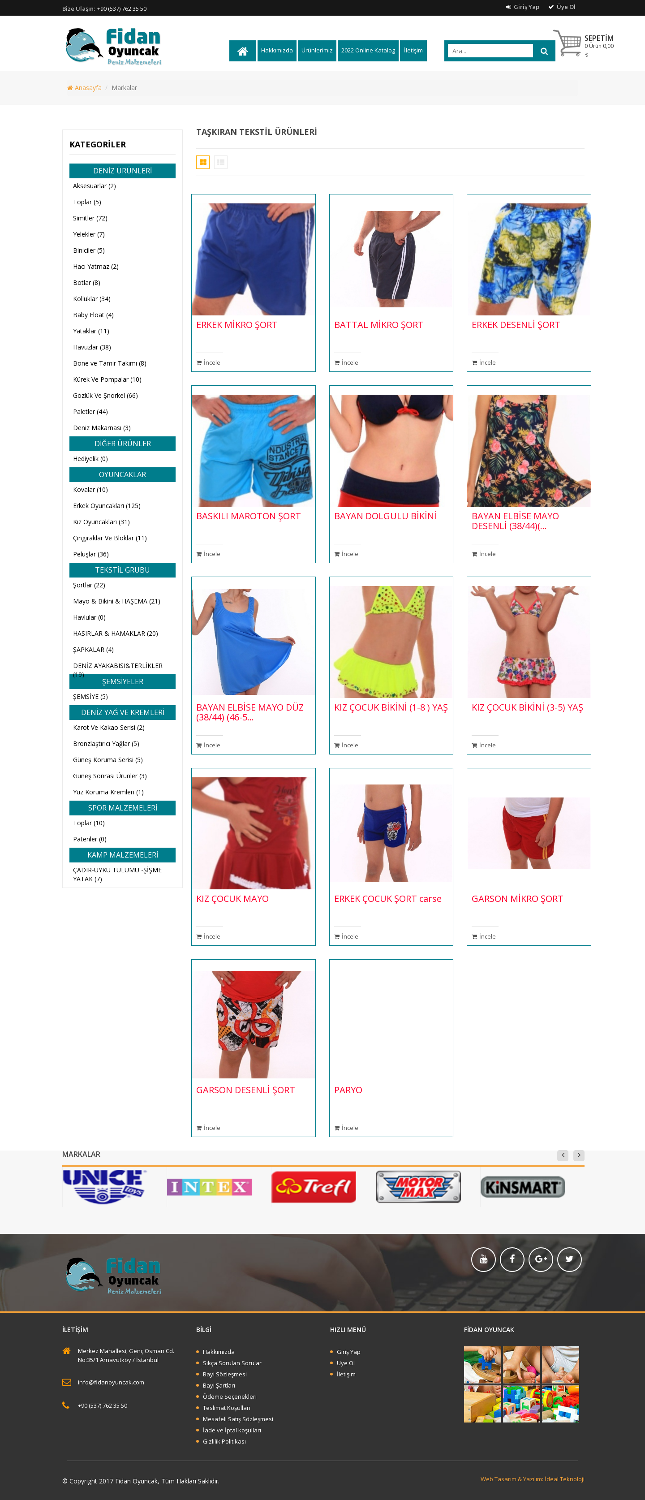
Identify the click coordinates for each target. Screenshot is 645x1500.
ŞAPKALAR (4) (93, 649)
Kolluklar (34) (92, 298)
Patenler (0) (90, 839)
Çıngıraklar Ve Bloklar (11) (110, 538)
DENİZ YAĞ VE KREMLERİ (122, 712)
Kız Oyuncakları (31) (101, 521)
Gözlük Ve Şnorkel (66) (105, 395)
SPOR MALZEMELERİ (122, 808)
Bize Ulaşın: (78, 8)
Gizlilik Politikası (224, 1441)
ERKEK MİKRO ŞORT (237, 325)
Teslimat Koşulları (226, 1408)
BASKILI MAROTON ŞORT (248, 516)
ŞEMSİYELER (122, 681)
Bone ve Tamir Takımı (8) (109, 363)
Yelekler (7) (89, 234)
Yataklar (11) (91, 331)
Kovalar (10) (90, 489)
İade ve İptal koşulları (232, 1430)
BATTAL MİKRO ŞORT (379, 325)
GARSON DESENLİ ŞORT (245, 1090)
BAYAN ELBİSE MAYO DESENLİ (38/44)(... (515, 521)
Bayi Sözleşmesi (225, 1374)
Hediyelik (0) (90, 458)
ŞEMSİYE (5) (90, 696)
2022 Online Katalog (368, 50)
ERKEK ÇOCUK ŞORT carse (388, 898)
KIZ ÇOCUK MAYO (232, 898)
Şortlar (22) (89, 585)
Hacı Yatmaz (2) (96, 266)
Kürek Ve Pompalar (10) (107, 379)
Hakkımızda (277, 50)
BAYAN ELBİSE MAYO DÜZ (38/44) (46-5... (250, 712)
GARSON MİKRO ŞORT (517, 898)
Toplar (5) (87, 202)
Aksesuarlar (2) (94, 185)
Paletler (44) (90, 411)
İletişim (413, 50)
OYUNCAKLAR (122, 474)
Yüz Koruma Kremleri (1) (108, 792)
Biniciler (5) (89, 250)
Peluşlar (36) (91, 554)
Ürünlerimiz (317, 50)
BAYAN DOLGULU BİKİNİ (385, 516)
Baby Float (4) (93, 314)
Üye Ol (562, 7)
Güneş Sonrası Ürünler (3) (110, 776)
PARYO (348, 1090)
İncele (208, 362)
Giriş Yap (522, 7)
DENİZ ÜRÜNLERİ (122, 171)
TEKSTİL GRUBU (122, 570)
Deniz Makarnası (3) (102, 427)
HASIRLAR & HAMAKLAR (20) (115, 633)
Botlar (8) (86, 282)
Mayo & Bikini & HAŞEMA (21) (116, 601)
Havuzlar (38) (92, 347)
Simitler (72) (90, 218)
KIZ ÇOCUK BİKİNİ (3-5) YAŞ (527, 707)
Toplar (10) (89, 823)
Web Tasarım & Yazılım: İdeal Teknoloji (533, 1479)
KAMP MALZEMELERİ (122, 855)
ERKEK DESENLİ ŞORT (516, 325)
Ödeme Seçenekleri (230, 1396)
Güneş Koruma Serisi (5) (108, 759)
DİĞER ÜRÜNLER (123, 443)
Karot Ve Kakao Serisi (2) (109, 727)
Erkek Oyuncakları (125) (107, 505)
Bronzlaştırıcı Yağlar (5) (106, 743)
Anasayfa (84, 87)
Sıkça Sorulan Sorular (232, 1363)
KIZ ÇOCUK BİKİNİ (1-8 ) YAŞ (391, 707)
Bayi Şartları (219, 1385)
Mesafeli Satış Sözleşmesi (238, 1419)
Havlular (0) (89, 617)
